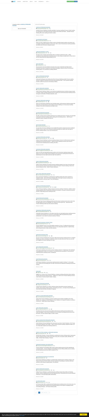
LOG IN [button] (76, 1)
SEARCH (19, 1)
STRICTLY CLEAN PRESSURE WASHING (44, 295)
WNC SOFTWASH (39, 63)
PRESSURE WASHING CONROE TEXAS (44, 222)
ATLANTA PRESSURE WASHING (42, 112)
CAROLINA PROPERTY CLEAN (42, 51)
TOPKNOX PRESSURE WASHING (43, 100)
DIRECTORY (25, 1)
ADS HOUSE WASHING (41, 124)
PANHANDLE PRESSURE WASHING (43, 210)
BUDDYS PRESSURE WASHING (42, 368)
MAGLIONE (38, 271)
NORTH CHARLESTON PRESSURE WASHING (45, 320)
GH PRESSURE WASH (40, 381)
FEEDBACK (41, 1)
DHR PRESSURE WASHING (41, 259)
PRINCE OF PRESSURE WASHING (43, 185)
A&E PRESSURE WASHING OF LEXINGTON (45, 356)
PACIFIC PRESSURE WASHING (42, 88)
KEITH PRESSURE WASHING (42, 246)
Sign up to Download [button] (22, 28)
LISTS (47, 1)
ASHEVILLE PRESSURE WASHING (43, 27)
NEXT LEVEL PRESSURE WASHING (43, 173)
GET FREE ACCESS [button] (70, 1)
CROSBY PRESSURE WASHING (42, 283)
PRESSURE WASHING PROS (42, 234)
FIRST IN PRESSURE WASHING (42, 76)
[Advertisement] (44, 13)
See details (22, 415)
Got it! (83, 414)
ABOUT (31, 1)
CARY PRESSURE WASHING (42, 307)
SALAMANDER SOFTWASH (41, 39)
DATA (36, 1)
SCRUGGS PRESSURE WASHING (43, 149)
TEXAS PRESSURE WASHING (42, 198)
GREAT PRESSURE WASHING (42, 161)
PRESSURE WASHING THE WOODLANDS (44, 344)
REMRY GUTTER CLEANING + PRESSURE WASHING (47, 332)
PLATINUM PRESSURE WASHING (43, 137)
